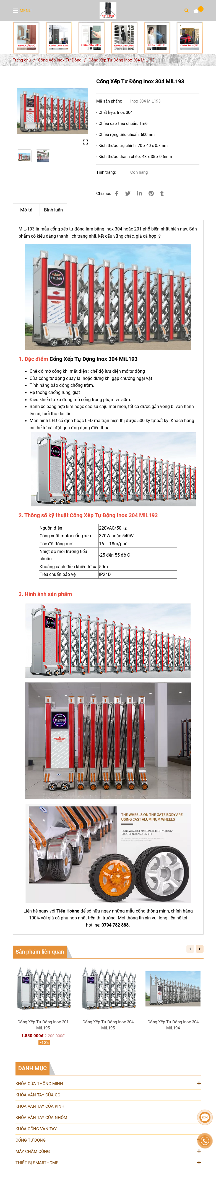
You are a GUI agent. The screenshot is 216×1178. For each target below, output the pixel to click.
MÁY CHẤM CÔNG (108, 1151)
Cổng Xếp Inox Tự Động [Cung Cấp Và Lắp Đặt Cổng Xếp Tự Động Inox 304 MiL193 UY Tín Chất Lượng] (59, 60)
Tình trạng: (106, 172)
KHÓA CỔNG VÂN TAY (36, 1128)
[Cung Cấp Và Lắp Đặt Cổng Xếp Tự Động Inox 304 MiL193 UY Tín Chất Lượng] (199, 11)
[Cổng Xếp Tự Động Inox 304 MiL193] (108, 10)
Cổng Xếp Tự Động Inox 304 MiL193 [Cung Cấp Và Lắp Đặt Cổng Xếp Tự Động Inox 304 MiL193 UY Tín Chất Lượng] (93, 359)
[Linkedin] (139, 193)
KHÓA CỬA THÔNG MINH (108, 1083)
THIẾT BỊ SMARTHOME (108, 1162)
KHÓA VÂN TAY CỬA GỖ (37, 1095)
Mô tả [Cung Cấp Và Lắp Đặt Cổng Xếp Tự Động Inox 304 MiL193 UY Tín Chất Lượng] (26, 210)
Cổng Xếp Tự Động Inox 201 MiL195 (43, 1025)
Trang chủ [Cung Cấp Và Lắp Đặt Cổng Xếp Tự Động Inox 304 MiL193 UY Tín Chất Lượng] (22, 60)
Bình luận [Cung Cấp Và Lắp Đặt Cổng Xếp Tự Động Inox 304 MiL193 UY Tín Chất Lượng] (53, 210)
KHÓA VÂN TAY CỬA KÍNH (39, 1106)
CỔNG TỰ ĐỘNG (108, 1140)
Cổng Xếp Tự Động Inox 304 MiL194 (173, 1025)
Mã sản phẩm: (109, 101)
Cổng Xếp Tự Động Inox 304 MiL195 (108, 1025)
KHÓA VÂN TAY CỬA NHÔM (41, 1117)
